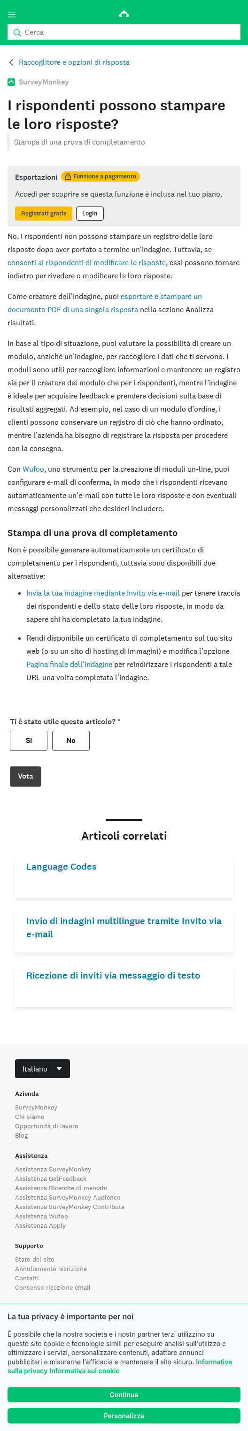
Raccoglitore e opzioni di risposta (74, 62)
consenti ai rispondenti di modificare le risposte (87, 263)
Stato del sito (34, 1259)
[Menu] (11, 14)
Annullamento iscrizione (51, 1268)
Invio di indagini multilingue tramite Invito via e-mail (124, 928)
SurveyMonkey (36, 1107)
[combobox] (42, 1068)
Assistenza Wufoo (41, 1216)
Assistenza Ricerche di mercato (61, 1188)
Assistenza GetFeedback (50, 1178)
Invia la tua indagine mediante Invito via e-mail (103, 593)
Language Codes (61, 866)
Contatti (27, 1278)
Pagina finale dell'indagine (69, 664)
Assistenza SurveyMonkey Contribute (69, 1206)
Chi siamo (30, 1116)
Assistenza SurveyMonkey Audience (67, 1197)
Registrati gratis (43, 213)
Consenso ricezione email (53, 1287)
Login (90, 213)
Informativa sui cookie (84, 1371)
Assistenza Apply (40, 1225)
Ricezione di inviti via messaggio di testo (113, 975)
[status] (124, 196)
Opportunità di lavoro (46, 1126)
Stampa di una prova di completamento (79, 142)
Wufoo (33, 469)
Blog (21, 1135)
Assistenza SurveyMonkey (53, 1169)
